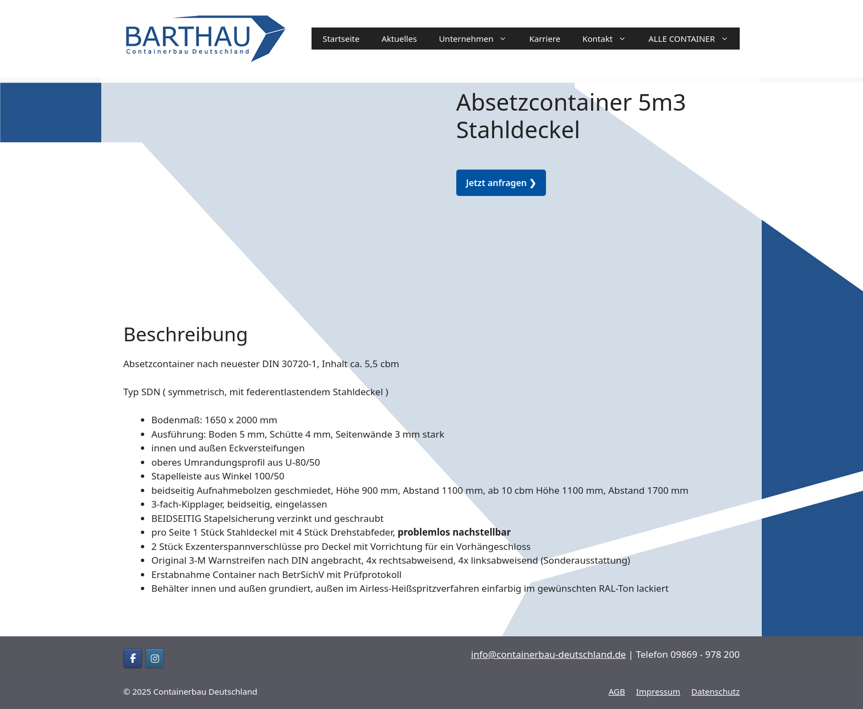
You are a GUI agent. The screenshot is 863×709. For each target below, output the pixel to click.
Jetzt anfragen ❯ (501, 183)
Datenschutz (715, 691)
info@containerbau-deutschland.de (548, 654)
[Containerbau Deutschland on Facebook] (132, 658)
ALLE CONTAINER (694, 39)
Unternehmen (478, 39)
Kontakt (609, 39)
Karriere (544, 38)
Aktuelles (399, 38)
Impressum (658, 691)
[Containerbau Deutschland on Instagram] (154, 658)
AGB (617, 691)
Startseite (341, 38)
